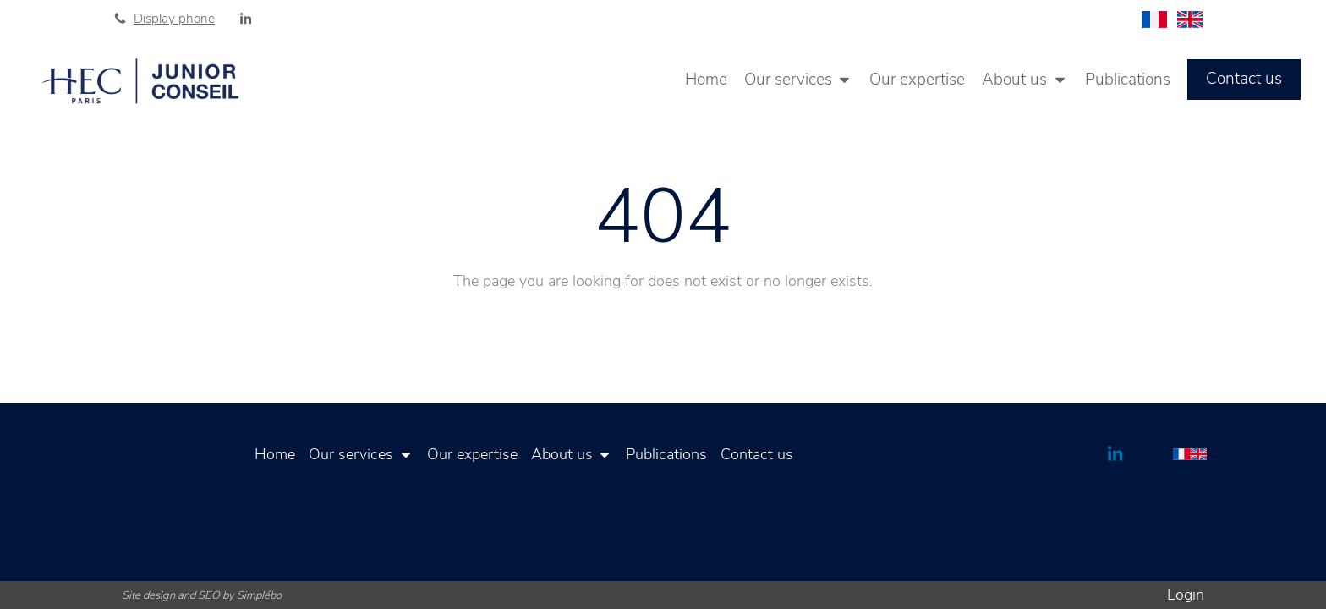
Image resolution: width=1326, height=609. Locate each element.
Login (1185, 594)
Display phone (174, 18)
